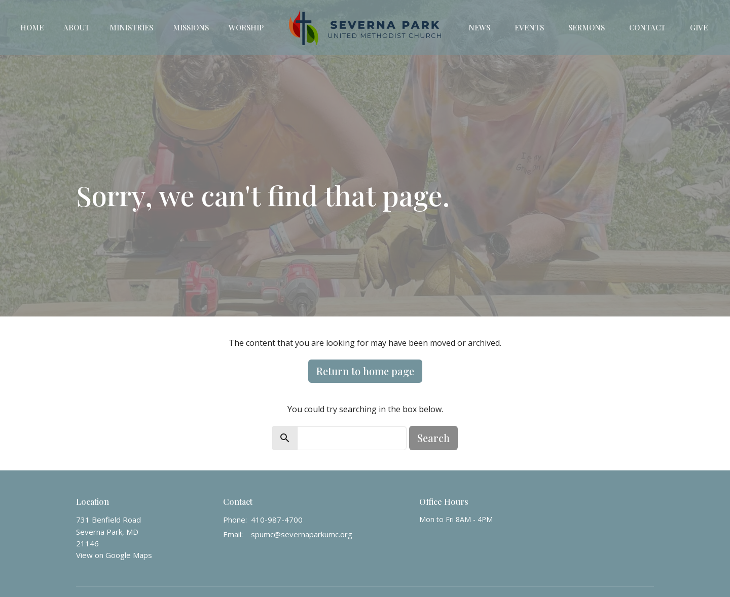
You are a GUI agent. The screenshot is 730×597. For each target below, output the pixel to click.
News (479, 27)
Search (433, 438)
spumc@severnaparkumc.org (301, 534)
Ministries (131, 27)
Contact (647, 27)
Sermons (586, 27)
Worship (246, 27)
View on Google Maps (114, 555)
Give (699, 27)
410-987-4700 (277, 519)
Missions (191, 27)
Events (529, 27)
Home (32, 27)
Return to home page (365, 371)
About (76, 27)
